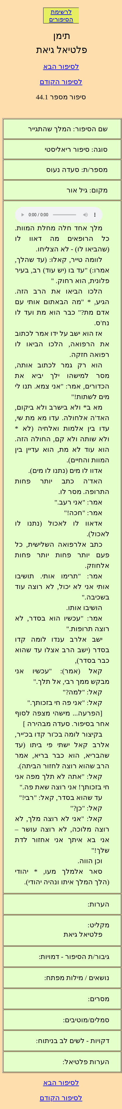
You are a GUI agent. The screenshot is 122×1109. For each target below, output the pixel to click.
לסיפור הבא (61, 66)
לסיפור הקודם (61, 82)
